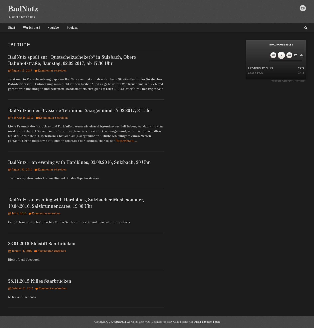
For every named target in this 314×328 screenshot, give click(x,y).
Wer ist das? (31, 27)
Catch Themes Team (206, 322)
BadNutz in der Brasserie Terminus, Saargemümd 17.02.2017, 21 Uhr (79, 110)
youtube (53, 27)
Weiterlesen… (126, 141)
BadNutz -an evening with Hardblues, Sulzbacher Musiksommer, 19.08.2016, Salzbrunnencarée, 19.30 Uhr (76, 203)
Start (11, 27)
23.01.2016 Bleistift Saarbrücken (41, 244)
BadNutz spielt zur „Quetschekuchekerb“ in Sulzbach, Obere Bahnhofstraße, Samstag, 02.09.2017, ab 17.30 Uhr (72, 60)
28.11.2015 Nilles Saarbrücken (39, 281)
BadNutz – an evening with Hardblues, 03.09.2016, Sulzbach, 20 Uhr (79, 162)
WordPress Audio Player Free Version (288, 81)
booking (72, 27)
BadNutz (23, 9)
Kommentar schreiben (52, 71)
